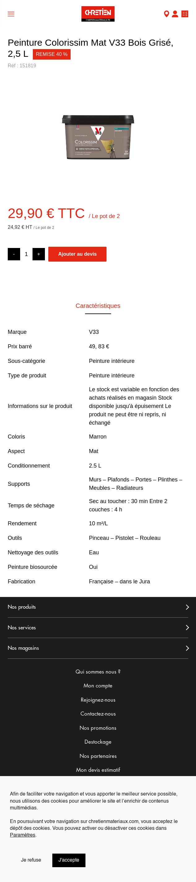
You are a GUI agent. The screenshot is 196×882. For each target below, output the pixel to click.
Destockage (98, 742)
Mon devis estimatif (98, 770)
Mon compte (175, 14)
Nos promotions (98, 728)
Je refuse (31, 860)
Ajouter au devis (77, 254)
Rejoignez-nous (98, 700)
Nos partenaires (98, 756)
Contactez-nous (98, 713)
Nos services (22, 627)
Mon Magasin (166, 14)
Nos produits (22, 607)
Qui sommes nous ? (98, 671)
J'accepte (69, 860)
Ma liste (184, 14)
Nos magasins (23, 648)
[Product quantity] (26, 254)
